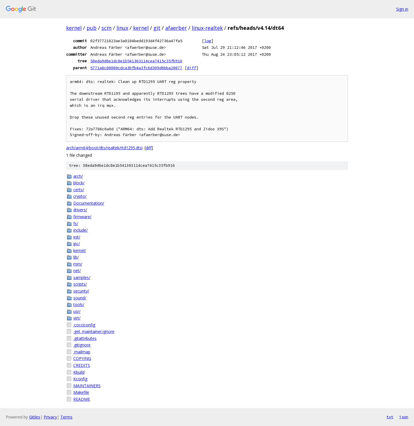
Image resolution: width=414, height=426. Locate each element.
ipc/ (76, 243)
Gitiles (34, 417)
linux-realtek (207, 27)
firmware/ (82, 216)
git (157, 27)
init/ (76, 237)
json (403, 416)
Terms (66, 417)
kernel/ (79, 250)
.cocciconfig (84, 325)
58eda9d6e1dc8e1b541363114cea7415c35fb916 (136, 60)
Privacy (50, 417)
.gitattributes (85, 338)
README (81, 399)
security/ (81, 291)
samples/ (81, 277)
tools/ (78, 304)
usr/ (76, 311)
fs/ (75, 223)
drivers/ (80, 209)
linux (122, 27)
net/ (77, 270)
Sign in (402, 9)
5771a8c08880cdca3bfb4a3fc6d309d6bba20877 (136, 67)
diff (191, 67)
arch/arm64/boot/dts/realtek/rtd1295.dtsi (104, 147)
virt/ (76, 318)
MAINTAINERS (87, 385)
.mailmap (81, 352)
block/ (79, 182)
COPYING (82, 358)
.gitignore (82, 345)
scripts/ (80, 284)
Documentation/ (88, 203)
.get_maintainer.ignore (93, 331)
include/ (80, 230)
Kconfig (80, 379)
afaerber (176, 27)
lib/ (76, 257)
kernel (74, 27)
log (207, 40)
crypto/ (80, 196)
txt (389, 416)
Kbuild (79, 372)
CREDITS (81, 365)
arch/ (78, 176)
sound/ (79, 298)
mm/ (77, 264)
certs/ (78, 189)
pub (92, 27)
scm (106, 27)
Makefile (81, 392)
